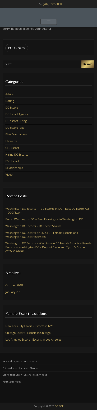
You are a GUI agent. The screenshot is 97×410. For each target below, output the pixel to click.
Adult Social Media (12, 381)
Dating (9, 101)
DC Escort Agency (16, 114)
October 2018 (14, 285)
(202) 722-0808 (52, 4)
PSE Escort (12, 161)
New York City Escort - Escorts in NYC (29, 326)
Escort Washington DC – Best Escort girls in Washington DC (44, 219)
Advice (9, 94)
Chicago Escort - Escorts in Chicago (28, 333)
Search (87, 64)
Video (9, 175)
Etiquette (11, 141)
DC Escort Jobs (14, 128)
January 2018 (13, 292)
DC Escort (11, 107)
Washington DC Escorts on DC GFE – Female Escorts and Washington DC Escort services (41, 235)
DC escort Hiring (16, 121)
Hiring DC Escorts (16, 154)
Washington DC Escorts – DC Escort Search (33, 226)
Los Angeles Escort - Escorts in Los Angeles (33, 339)
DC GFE (59, 406)
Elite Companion (16, 134)
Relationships (14, 168)
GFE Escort (12, 148)
